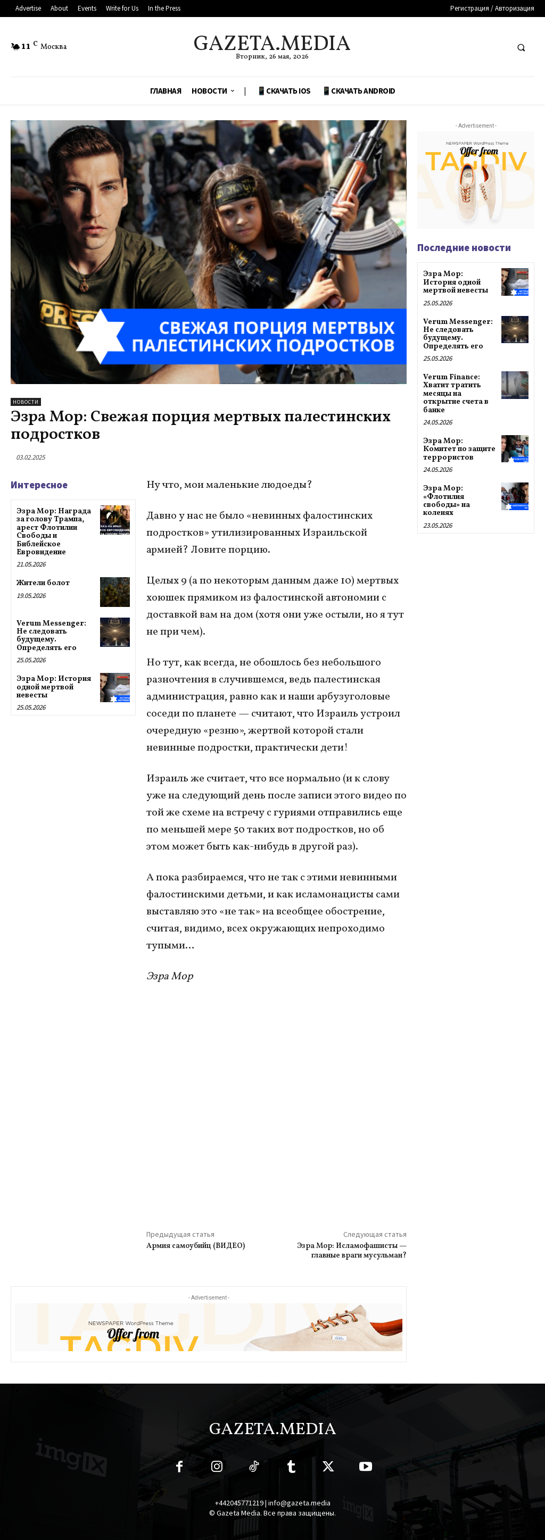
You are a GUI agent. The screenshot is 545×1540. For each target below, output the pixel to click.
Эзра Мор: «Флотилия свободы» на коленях (446, 501)
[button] (521, 47)
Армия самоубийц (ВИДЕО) (195, 1246)
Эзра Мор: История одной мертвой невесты (53, 687)
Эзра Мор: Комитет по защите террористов (459, 449)
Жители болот (43, 583)
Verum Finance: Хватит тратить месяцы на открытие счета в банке (456, 393)
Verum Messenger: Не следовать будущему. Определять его (51, 636)
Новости (26, 402)
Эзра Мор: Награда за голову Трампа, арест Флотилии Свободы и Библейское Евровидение (53, 531)
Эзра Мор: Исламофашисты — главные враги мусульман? (352, 1251)
